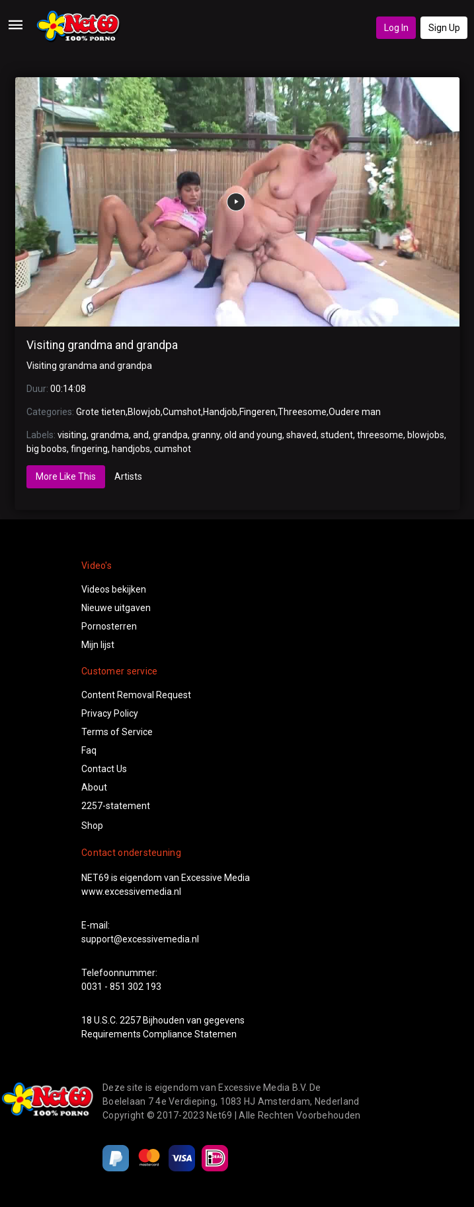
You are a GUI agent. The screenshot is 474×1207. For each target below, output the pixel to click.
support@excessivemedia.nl (140, 939)
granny (206, 435)
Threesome (302, 412)
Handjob (220, 412)
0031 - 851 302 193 (121, 986)
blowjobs (425, 435)
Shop (92, 825)
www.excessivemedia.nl (131, 891)
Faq (89, 750)
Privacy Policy (109, 713)
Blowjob (144, 412)
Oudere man (355, 412)
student (337, 435)
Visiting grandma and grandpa (102, 345)
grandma (110, 435)
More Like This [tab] (66, 476)
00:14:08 (68, 388)
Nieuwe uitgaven (116, 608)
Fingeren (257, 412)
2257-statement (115, 805)
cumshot (172, 448)
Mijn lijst (97, 644)
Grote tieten (101, 412)
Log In (396, 27)
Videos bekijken (113, 589)
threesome (380, 435)
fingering (89, 448)
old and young (253, 435)
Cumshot (182, 412)
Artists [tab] (128, 476)
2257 (130, 1020)
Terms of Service (117, 732)
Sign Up (444, 27)
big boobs (46, 448)
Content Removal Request (136, 695)
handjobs (131, 448)
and (141, 435)
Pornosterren (109, 626)
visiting (72, 435)
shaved (301, 435)
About (94, 787)
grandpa (170, 435)
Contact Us (104, 769)
